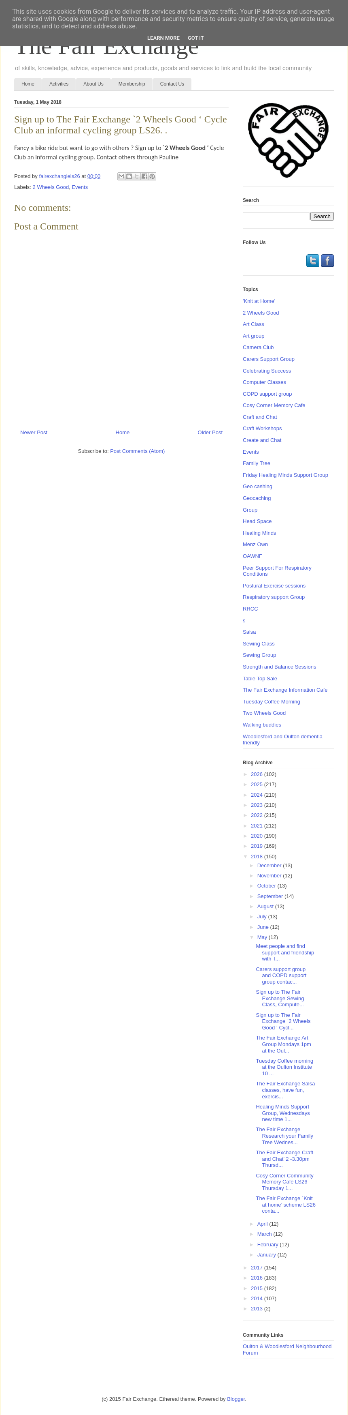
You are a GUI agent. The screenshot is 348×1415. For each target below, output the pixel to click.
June (263, 927)
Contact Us (172, 84)
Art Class (253, 324)
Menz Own (255, 544)
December (270, 865)
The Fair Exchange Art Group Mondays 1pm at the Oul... (283, 1044)
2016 (257, 1278)
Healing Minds (259, 533)
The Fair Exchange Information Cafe (285, 690)
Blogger (236, 1399)
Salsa (249, 632)
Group (250, 510)
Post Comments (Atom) (137, 451)
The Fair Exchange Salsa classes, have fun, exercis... (285, 1090)
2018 (257, 856)
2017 (257, 1268)
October (267, 886)
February (268, 1244)
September (270, 896)
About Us (93, 84)
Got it (196, 38)
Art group (253, 336)
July (262, 916)
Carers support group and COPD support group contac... (281, 975)
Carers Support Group (269, 359)
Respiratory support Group (274, 597)
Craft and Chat (260, 417)
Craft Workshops (262, 428)
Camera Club (258, 347)
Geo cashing (257, 486)
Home (27, 84)
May (263, 937)
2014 (257, 1298)
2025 (257, 784)
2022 (257, 815)
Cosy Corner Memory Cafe (274, 405)
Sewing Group (259, 655)
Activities (58, 84)
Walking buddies (262, 725)
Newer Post (33, 432)
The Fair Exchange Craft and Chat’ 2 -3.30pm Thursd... (284, 1158)
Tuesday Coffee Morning (271, 702)
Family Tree (256, 463)
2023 (257, 805)
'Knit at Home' (259, 301)
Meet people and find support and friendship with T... (285, 952)
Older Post (210, 432)
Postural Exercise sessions (274, 586)
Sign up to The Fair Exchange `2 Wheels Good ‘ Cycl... (283, 1021)
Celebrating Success (267, 371)
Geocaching (257, 498)
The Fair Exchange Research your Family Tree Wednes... (284, 1135)
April (263, 1224)
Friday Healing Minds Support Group (285, 475)
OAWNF (252, 556)
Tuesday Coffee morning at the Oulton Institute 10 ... (284, 1067)
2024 (257, 795)
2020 (257, 836)
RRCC (250, 609)
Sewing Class (259, 644)
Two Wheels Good (264, 713)
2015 (257, 1288)
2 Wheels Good (51, 187)
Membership (132, 84)
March (265, 1234)
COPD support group (267, 394)
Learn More (163, 38)
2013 (257, 1309)
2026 (257, 774)
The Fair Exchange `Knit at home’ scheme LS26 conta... (285, 1204)
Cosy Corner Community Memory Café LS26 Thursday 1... (284, 1182)
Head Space (257, 521)
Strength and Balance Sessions (279, 667)
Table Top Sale (260, 678)
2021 (257, 826)
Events (80, 187)
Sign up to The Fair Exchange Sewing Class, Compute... (280, 998)
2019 (257, 846)
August (266, 906)
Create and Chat (262, 440)
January (267, 1255)
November (270, 876)
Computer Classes (264, 382)
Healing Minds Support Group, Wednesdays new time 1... (283, 1113)
